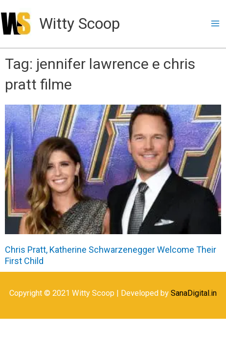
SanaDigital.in (194, 293)
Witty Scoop (79, 23)
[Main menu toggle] (215, 24)
